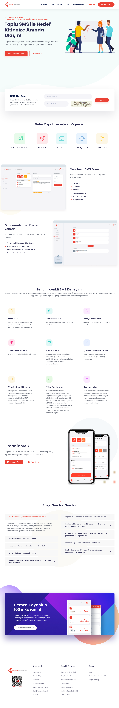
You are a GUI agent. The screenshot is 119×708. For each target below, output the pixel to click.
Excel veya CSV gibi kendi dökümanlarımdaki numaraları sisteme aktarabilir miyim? (86, 525)
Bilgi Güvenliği (94, 680)
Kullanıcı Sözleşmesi (68, 680)
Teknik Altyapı (38, 676)
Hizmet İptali (65, 695)
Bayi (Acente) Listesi (40, 691)
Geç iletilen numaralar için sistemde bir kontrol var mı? (85, 517)
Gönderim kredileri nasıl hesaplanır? (22, 539)
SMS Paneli (43, 4)
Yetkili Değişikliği (67, 687)
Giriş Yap (92, 4)
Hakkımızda (37, 672)
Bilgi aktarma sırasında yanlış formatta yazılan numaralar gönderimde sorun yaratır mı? (87, 534)
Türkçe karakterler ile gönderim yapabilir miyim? (26, 546)
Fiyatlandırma (78, 4)
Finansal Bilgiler (38, 683)
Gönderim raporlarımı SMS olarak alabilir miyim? (83, 543)
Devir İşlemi (65, 683)
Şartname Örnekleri (68, 672)
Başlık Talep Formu (68, 676)
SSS (67, 4)
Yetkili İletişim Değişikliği (69, 691)
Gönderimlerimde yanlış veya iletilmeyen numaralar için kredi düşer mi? (29, 561)
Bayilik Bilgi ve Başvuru (41, 687)
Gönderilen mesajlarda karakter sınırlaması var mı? (27, 517)
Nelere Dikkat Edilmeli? (97, 676)
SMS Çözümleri (57, 4)
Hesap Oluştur (106, 4)
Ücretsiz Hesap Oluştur (16, 54)
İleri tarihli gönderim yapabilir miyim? (22, 553)
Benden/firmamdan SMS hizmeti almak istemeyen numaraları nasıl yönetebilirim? (84, 551)
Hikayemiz (36, 680)
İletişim (35, 695)
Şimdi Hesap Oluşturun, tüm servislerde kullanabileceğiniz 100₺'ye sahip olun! (26, 18)
